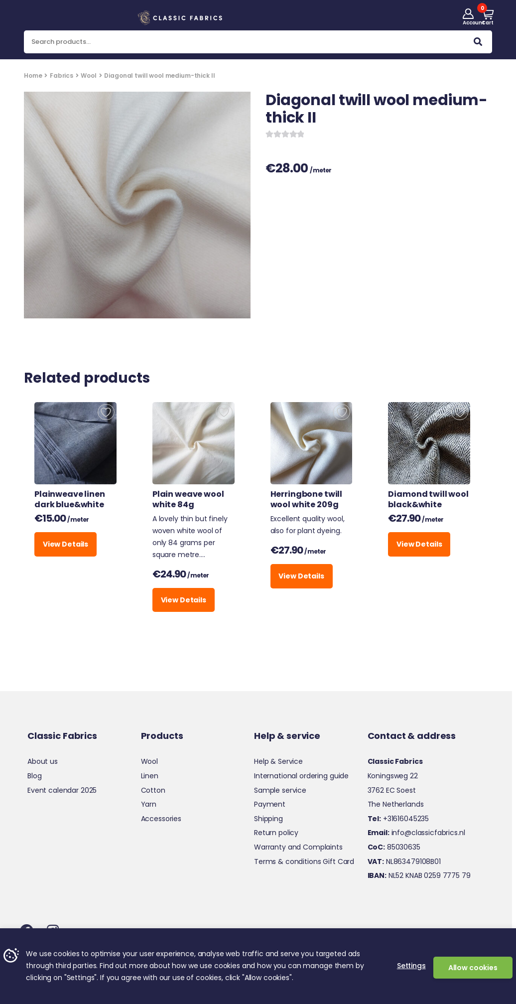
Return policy (276, 833)
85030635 (394, 847)
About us (42, 761)
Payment (269, 804)
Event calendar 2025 (62, 790)
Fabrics (61, 75)
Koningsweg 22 (393, 776)
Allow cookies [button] (473, 968)
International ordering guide (301, 776)
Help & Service (278, 761)
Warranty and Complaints (298, 847)
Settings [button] (411, 966)
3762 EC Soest (392, 790)
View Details (65, 544)
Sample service (280, 790)
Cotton (153, 790)
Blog (34, 776)
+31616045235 (398, 819)
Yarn (148, 804)
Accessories (161, 819)
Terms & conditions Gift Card (304, 861)
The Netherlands (396, 804)
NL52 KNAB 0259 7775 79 (419, 875)
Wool (88, 75)
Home (33, 75)
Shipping (268, 819)
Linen (149, 776)
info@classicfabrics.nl (416, 833)
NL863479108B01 (404, 861)
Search (478, 43)
